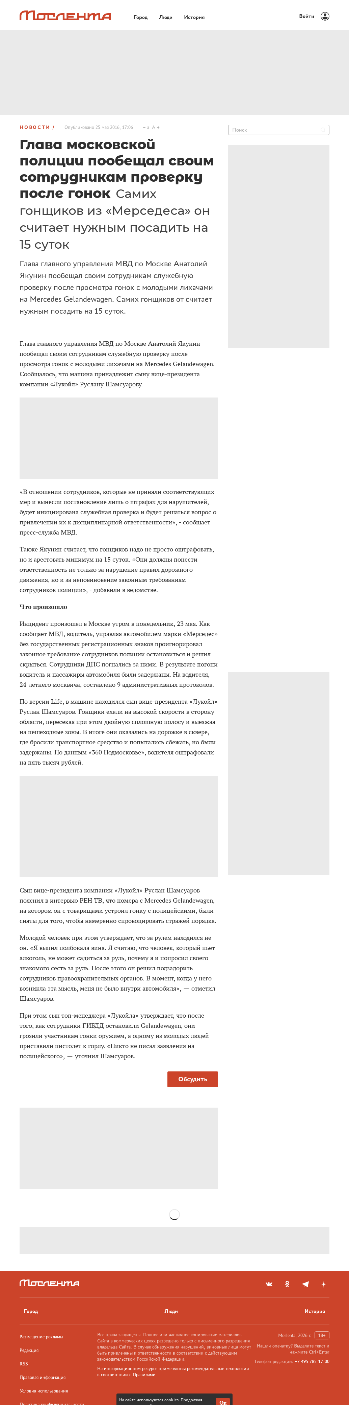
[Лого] (65, 15)
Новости (35, 127)
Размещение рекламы (41, 1336)
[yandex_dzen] (323, 1284)
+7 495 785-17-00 (312, 1361)
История (314, 1311)
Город (31, 1311)
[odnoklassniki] (287, 1284)
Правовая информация (42, 1377)
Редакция (29, 1350)
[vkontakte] (269, 1284)
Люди (171, 1311)
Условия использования (44, 1390)
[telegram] (305, 1284)
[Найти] (323, 130)
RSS (24, 1363)
